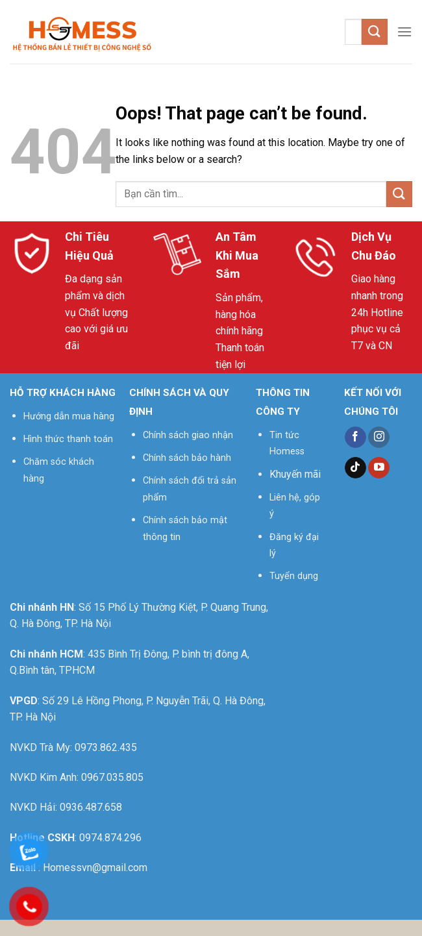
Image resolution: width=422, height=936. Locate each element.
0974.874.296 (110, 837)
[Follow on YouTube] (379, 468)
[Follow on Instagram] (379, 437)
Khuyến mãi (295, 474)
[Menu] (404, 31)
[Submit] (375, 31)
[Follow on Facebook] (355, 437)
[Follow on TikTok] (355, 468)
